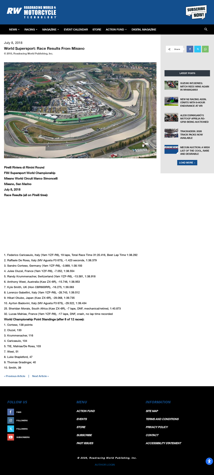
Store (96, 29)
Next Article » (40, 376)
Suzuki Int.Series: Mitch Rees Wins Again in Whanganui (194, 86)
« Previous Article (14, 376)
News (14, 29)
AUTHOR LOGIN (105, 464)
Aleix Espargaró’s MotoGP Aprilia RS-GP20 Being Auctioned (194, 118)
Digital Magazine (144, 29)
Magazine (50, 29)
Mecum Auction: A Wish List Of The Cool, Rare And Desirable (195, 150)
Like (66, 412)
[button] (205, 29)
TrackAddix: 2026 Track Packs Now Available (191, 134)
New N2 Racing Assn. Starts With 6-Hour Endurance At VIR (193, 102)
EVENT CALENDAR (76, 29)
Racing (30, 29)
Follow (64, 420)
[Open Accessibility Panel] (209, 461)
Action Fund (116, 29)
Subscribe (63, 437)
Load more (187, 162)
